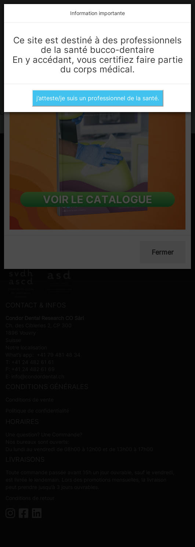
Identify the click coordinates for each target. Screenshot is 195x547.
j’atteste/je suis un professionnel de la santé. (97, 98)
